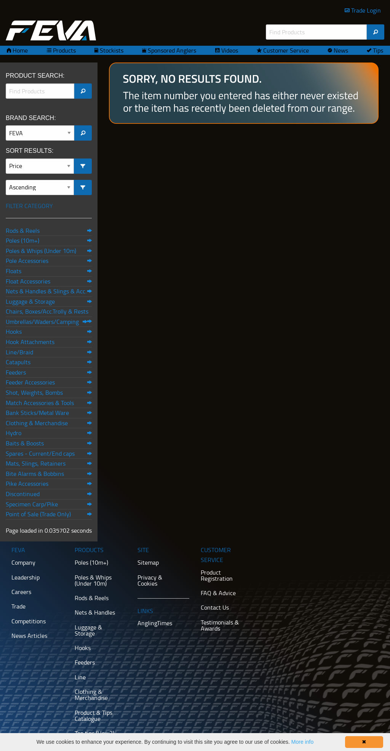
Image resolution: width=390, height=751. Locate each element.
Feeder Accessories (30, 382)
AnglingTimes (154, 623)
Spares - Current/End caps (40, 453)
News (340, 50)
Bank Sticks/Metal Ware (37, 412)
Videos (229, 50)
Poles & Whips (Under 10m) (41, 251)
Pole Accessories (27, 260)
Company (23, 562)
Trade (18, 606)
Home (19, 50)
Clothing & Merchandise (37, 423)
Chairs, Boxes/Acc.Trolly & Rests (47, 311)
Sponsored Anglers (171, 50)
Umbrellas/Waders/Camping (42, 321)
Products (63, 50)
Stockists (110, 50)
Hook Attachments (30, 342)
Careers (21, 592)
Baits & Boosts (25, 443)
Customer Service (285, 50)
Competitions (28, 621)
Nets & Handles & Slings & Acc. (46, 291)
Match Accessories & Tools (40, 403)
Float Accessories (28, 281)
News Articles (29, 635)
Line (80, 677)
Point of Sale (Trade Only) (38, 514)
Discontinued (23, 494)
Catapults (18, 362)
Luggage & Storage (30, 301)
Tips (377, 50)
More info (302, 742)
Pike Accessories (27, 483)
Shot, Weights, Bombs (34, 392)
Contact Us (215, 607)
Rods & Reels (23, 230)
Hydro (13, 433)
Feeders (16, 372)
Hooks (14, 331)
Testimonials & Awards (220, 625)
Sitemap (148, 562)
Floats (13, 271)
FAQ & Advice (218, 593)
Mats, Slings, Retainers (36, 463)
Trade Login (365, 10)
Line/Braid (19, 352)
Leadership (25, 577)
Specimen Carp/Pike (32, 504)
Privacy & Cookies (149, 580)
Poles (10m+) (22, 240)
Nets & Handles (95, 612)
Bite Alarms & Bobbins (35, 473)
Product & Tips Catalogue (93, 715)
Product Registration (217, 575)
